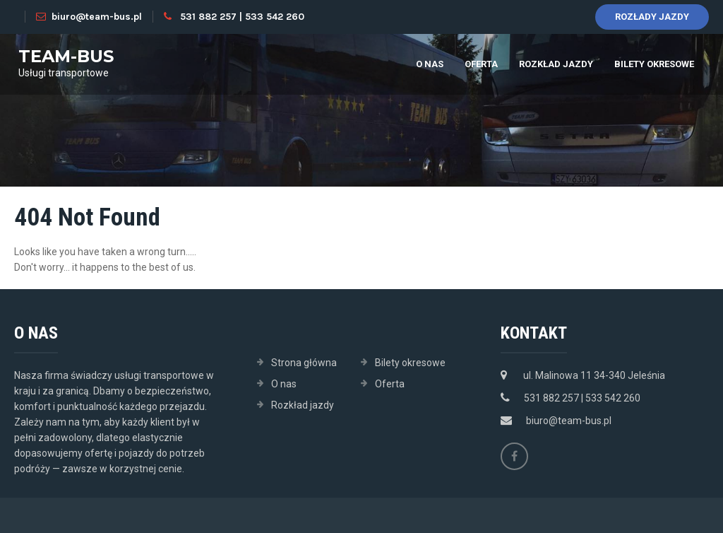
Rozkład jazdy (556, 64)
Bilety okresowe (654, 64)
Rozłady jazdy (652, 16)
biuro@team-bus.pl (89, 17)
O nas (429, 64)
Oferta (481, 64)
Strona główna (304, 362)
